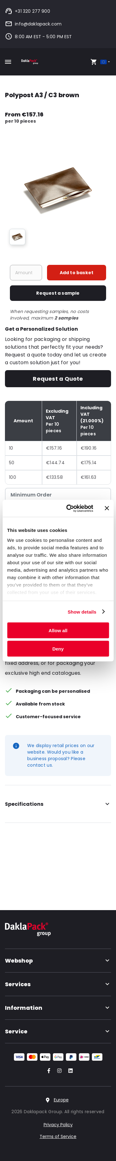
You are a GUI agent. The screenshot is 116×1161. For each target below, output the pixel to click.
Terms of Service (58, 1136)
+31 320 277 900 (27, 11)
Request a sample (57, 293)
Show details (82, 611)
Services (58, 984)
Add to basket (77, 273)
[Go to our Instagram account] (58, 1071)
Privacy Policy (58, 1124)
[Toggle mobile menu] (8, 62)
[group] (17, 237)
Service (58, 1031)
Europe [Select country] (61, 1100)
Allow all (58, 630)
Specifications (58, 804)
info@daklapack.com (33, 24)
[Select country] (105, 62)
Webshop (58, 960)
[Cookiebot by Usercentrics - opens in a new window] (69, 508)
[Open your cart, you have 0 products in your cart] (93, 61)
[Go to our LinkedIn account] (69, 1071)
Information (58, 1008)
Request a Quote (58, 379)
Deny (58, 648)
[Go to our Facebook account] (48, 1071)
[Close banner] (107, 508)
